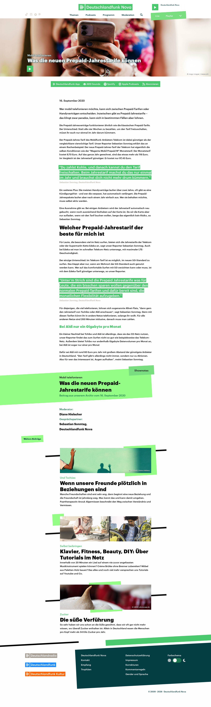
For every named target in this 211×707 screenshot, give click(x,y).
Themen (74, 14)
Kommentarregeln (135, 669)
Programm (108, 14)
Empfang (86, 664)
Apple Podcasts (128, 84)
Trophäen (86, 669)
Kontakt (85, 660)
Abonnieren (150, 84)
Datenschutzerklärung (138, 655)
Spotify (109, 84)
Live (157, 16)
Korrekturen (132, 664)
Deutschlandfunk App (66, 84)
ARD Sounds (91, 84)
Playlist (169, 16)
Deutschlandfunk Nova (93, 655)
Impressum (132, 660)
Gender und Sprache (137, 674)
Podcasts (91, 14)
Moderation (128, 14)
